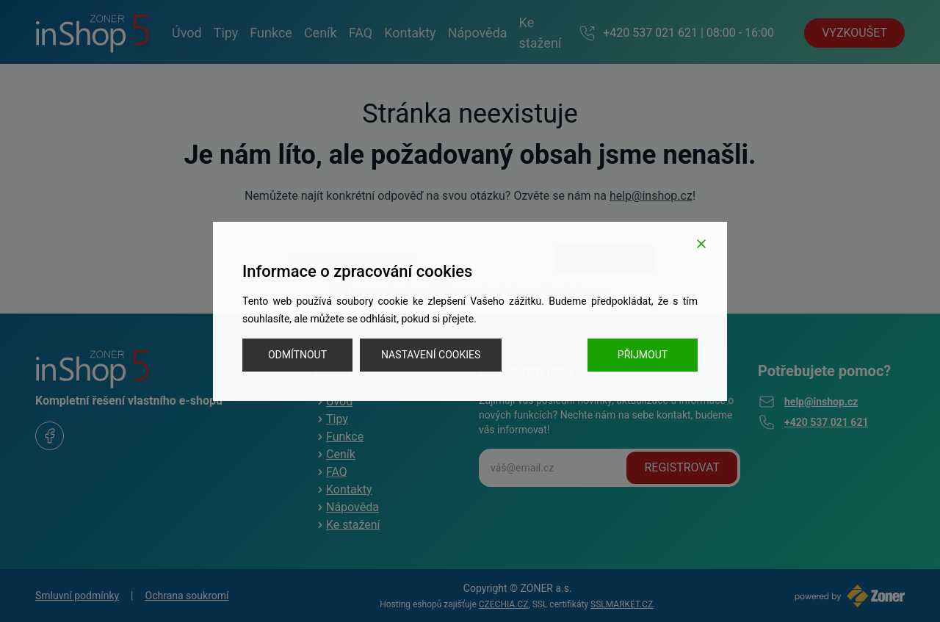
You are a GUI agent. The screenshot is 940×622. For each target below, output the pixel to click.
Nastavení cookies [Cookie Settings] (430, 355)
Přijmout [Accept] (643, 355)
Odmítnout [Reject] (297, 355)
